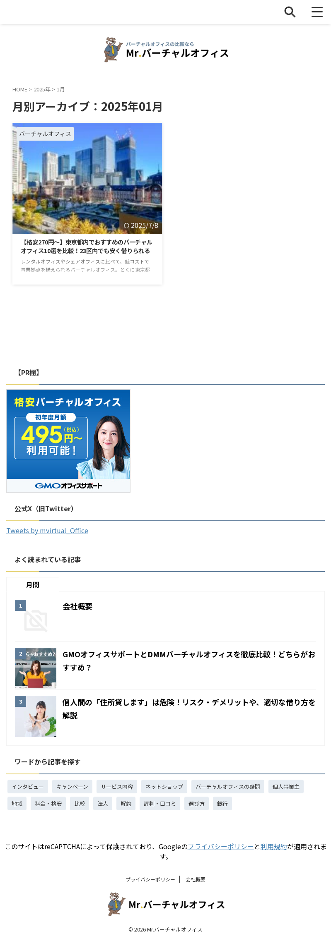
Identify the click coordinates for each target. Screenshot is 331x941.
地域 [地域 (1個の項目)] (17, 803)
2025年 (42, 89)
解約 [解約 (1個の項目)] (126, 803)
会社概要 (79, 606)
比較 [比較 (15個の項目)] (79, 803)
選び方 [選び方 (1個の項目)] (196, 803)
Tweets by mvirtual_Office (47, 530)
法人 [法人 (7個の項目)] (102, 803)
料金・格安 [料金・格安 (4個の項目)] (48, 803)
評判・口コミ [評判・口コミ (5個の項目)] (160, 803)
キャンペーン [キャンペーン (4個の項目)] (72, 786)
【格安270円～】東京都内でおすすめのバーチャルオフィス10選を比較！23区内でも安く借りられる (86, 252)
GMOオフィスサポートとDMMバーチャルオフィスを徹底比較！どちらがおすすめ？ (186, 660)
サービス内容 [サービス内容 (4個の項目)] (117, 786)
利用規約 (274, 846)
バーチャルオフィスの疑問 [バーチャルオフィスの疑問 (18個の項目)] (228, 786)
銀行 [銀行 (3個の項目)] (222, 803)
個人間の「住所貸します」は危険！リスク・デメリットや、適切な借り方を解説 (187, 708)
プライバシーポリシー (221, 846)
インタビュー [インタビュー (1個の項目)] (28, 786)
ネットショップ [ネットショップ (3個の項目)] (164, 786)
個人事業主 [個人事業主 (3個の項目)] (286, 786)
